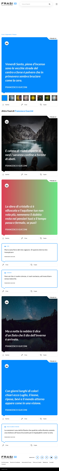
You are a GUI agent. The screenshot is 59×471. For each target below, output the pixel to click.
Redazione (45, 462)
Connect (4, 464)
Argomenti (8, 34)
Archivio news (5, 462)
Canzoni (9, 272)
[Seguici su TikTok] (55, 457)
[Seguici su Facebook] (37, 457)
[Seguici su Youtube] (51, 457)
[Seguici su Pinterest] (46, 457)
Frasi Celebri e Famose (13, 426)
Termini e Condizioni (15, 462)
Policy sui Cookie (37, 462)
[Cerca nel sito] (49, 4)
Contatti (51, 462)
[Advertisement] (29, 17)
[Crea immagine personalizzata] (29, 104)
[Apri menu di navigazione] (56, 4)
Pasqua (15, 34)
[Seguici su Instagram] (42, 457)
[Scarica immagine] (11, 104)
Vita (8, 246)
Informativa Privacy (26, 462)
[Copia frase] (48, 104)
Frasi (3, 34)
